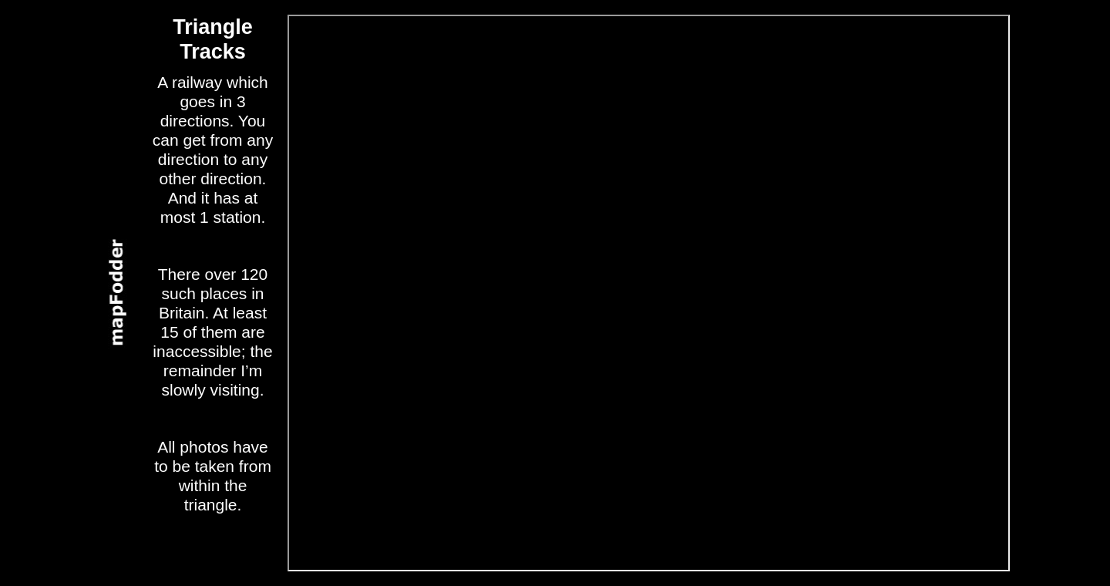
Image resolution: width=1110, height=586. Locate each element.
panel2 (114, 293)
